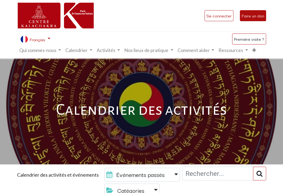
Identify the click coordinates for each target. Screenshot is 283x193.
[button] (254, 50)
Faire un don (253, 15)
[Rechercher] (259, 173)
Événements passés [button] (136, 174)
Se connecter (219, 15)
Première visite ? (249, 39)
